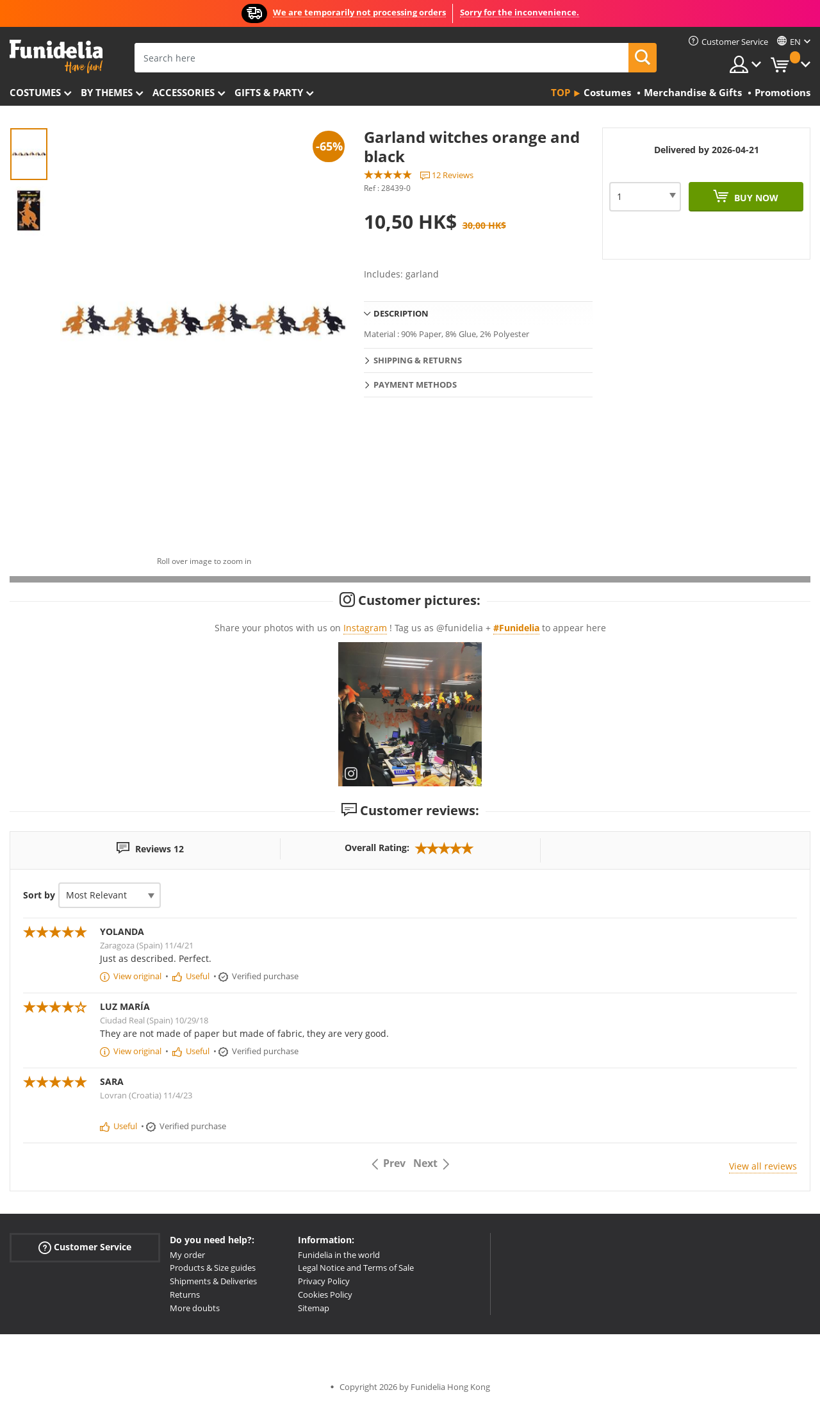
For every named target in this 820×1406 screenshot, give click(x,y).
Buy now (755, 198)
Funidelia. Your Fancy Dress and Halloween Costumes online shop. (56, 57)
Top (560, 92)
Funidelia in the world (339, 1255)
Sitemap (313, 1308)
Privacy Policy (324, 1281)
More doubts (195, 1308)
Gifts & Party (268, 92)
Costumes (35, 92)
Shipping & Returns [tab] (417, 360)
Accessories (183, 92)
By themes (107, 92)
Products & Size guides (213, 1267)
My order (187, 1255)
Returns (185, 1294)
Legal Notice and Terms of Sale (356, 1267)
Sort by (39, 895)
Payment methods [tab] (415, 384)
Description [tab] (401, 313)
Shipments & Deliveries (213, 1281)
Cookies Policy (325, 1294)
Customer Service (84, 1246)
